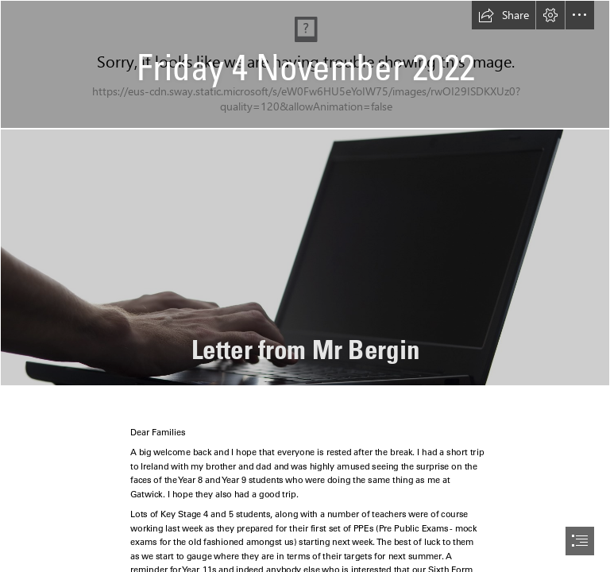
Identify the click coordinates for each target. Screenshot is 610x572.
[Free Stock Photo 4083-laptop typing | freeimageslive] (305, 257)
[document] (305, 286)
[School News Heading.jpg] (305, 64)
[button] (503, 15)
